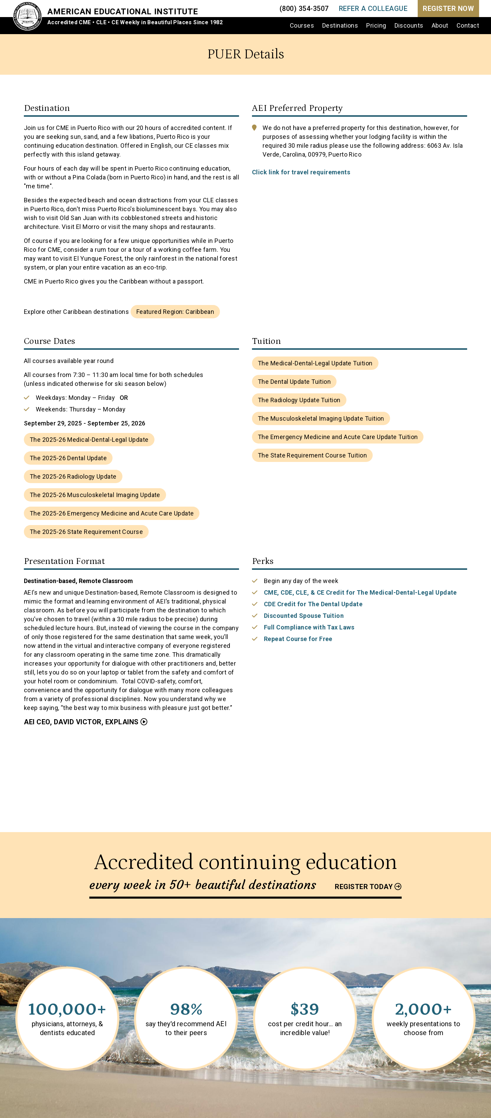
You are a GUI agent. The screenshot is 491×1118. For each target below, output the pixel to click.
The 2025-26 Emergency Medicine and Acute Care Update (112, 513)
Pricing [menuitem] (376, 25)
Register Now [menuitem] (448, 8)
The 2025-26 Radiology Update (73, 476)
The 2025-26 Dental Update (68, 458)
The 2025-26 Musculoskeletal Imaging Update (95, 494)
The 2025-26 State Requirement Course (86, 531)
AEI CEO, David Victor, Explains (81, 722)
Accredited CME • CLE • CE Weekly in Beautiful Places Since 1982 (135, 22)
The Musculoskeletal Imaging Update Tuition (321, 418)
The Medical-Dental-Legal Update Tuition (315, 363)
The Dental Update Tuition (294, 381)
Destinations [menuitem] (340, 25)
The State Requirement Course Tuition (312, 455)
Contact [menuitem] (468, 25)
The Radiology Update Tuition (299, 400)
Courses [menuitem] (302, 25)
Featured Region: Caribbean (175, 311)
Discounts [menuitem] (409, 25)
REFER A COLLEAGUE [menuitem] (373, 8)
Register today (364, 887)
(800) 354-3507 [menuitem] (304, 8)
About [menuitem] (440, 25)
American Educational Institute (123, 11)
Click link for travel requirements (301, 172)
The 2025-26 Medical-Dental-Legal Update (89, 439)
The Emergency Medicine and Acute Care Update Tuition (338, 436)
